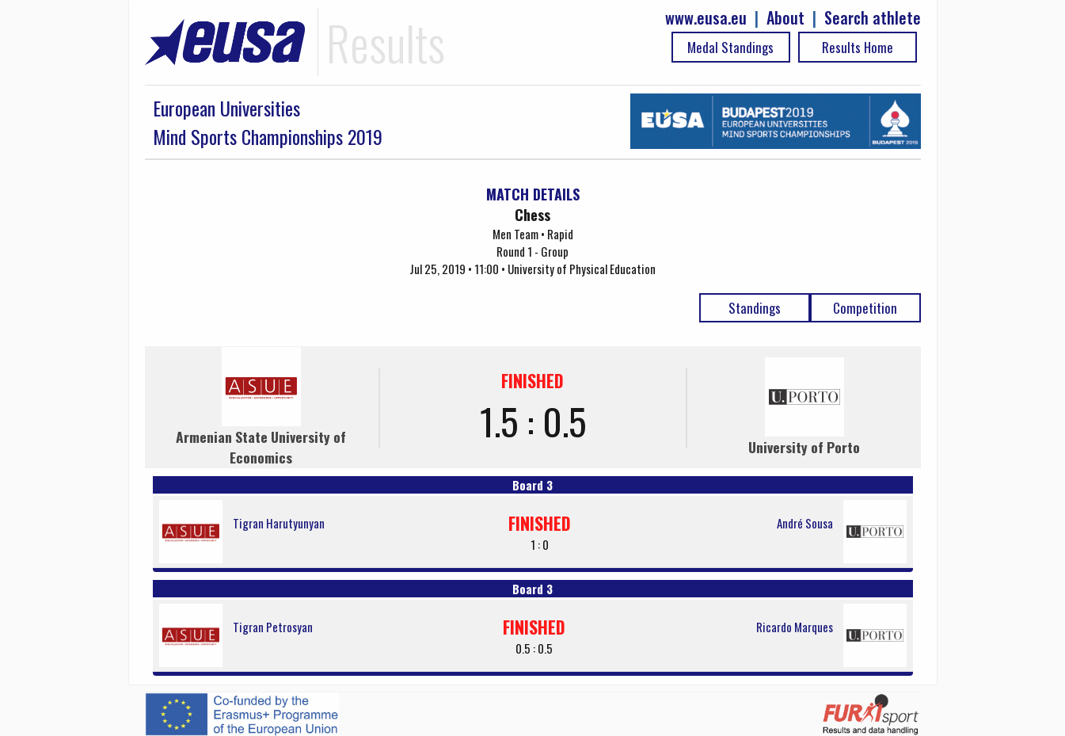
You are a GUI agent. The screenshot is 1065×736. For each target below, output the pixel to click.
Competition (865, 308)
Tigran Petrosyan (273, 626)
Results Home (857, 47)
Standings (754, 308)
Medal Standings (730, 47)
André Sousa (805, 523)
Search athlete (872, 18)
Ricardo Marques (794, 626)
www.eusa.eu (706, 18)
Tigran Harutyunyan (279, 523)
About (785, 18)
